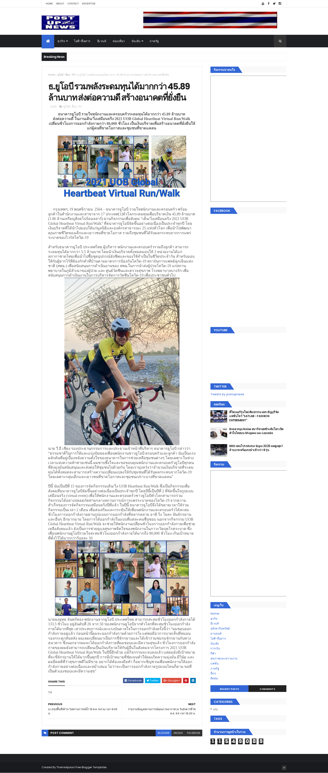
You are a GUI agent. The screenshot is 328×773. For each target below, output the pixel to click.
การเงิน (215, 648)
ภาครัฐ (154, 41)
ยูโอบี (60, 74)
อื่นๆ (67, 74)
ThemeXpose (65, 767)
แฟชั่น (214, 663)
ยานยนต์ (216, 633)
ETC (216, 709)
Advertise (89, 3)
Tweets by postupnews (227, 394)
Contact (73, 3)
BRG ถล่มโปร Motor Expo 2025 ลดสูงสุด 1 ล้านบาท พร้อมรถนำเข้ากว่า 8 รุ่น (255, 448)
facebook (193, 733)
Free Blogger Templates (91, 767)
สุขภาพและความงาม (223, 658)
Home (49, 3)
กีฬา (213, 653)
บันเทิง (136, 41)
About (60, 3)
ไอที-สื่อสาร (82, 41)
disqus (178, 733)
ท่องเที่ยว (119, 41)
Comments (267, 689)
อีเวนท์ (101, 41)
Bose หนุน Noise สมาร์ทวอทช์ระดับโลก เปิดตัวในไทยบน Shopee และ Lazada (256, 431)
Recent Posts (229, 689)
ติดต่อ (214, 678)
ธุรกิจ (61, 41)
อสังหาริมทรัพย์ (220, 628)
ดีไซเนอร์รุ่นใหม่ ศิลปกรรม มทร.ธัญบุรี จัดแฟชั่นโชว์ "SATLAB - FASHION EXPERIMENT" (254, 416)
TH (73, 74)
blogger (163, 733)
